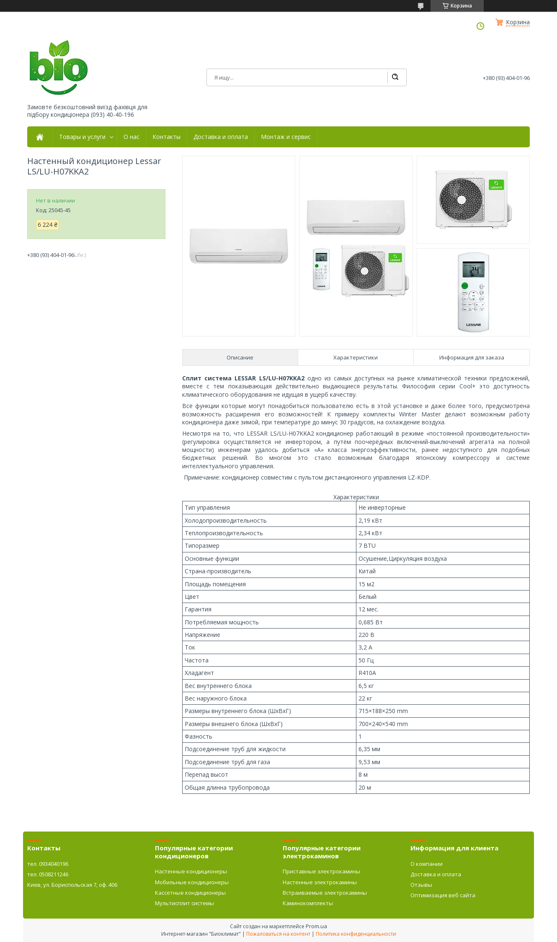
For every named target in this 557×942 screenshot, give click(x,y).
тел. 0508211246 (47, 874)
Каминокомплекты (308, 903)
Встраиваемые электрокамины (325, 892)
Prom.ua (316, 926)
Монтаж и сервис (286, 137)
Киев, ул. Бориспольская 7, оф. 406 (72, 884)
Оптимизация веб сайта (442, 895)
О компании (426, 864)
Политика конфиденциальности (356, 933)
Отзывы (421, 884)
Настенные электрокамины (320, 882)
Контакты (166, 137)
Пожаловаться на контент (278, 933)
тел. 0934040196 (47, 864)
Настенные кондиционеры (191, 871)
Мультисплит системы (184, 903)
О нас (131, 137)
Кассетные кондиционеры (190, 892)
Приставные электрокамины (321, 871)
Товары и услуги (82, 137)
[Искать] (394, 77)
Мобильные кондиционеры (192, 882)
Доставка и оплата (220, 137)
